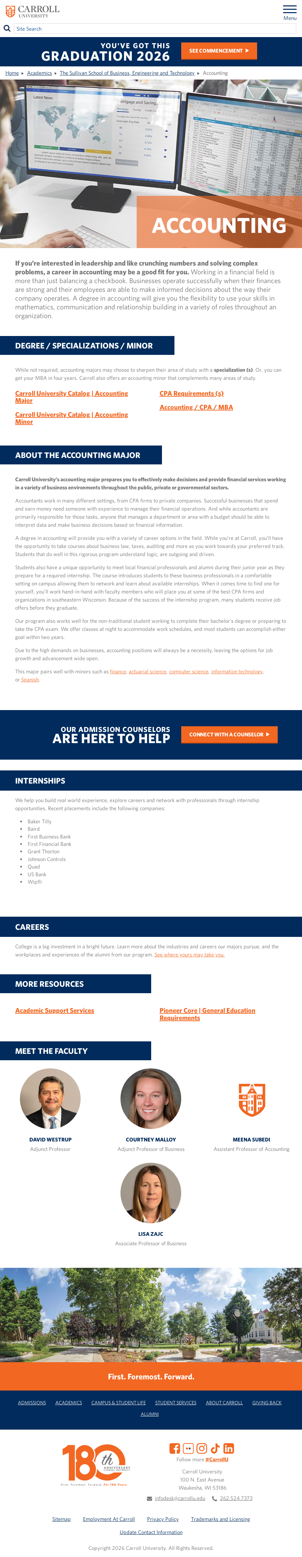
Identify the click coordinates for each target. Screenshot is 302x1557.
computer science (189, 671)
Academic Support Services (54, 1010)
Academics (39, 73)
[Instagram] (201, 1448)
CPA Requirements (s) (192, 393)
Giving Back (267, 1402)
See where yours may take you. (190, 954)
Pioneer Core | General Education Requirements (207, 1013)
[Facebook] (174, 1448)
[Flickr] (188, 1448)
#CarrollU (216, 1459)
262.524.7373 (236, 1498)
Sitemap (61, 1519)
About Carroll (224, 1402)
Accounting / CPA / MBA (196, 407)
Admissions (32, 1402)
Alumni (150, 1414)
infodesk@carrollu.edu (180, 1498)
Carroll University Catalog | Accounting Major (71, 396)
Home (12, 73)
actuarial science (147, 671)
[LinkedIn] (228, 1448)
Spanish (30, 679)
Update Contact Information (151, 1532)
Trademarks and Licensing (220, 1519)
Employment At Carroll (109, 1519)
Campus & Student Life (118, 1402)
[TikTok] (215, 1448)
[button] (289, 1544)
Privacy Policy (163, 1519)
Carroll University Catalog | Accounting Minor (71, 418)
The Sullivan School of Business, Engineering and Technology (127, 73)
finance (118, 671)
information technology (237, 671)
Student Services (175, 1402)
